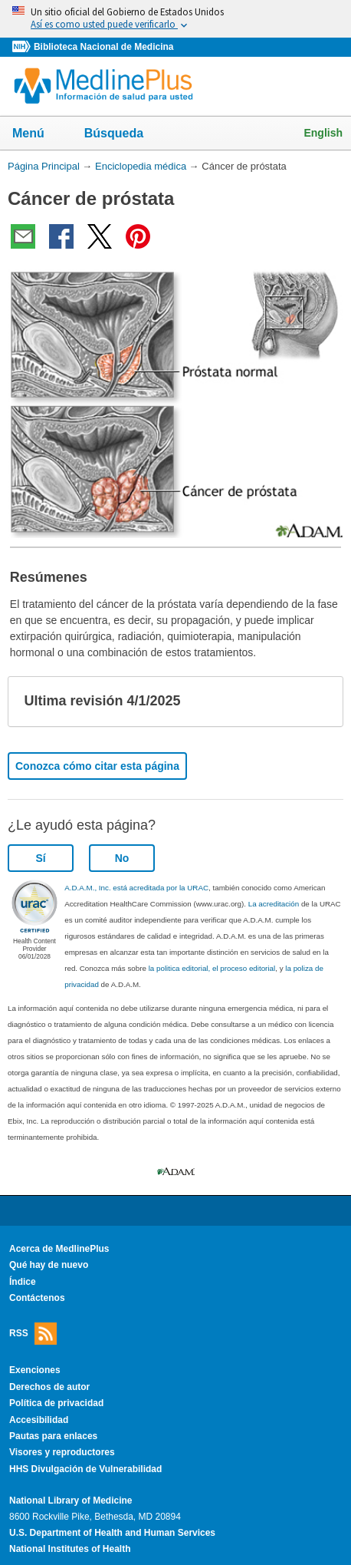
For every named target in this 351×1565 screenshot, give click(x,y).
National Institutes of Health (69, 1549)
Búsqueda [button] (123, 134)
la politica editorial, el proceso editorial (212, 968)
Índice (22, 1281)
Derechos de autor (49, 1387)
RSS (33, 1333)
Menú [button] (38, 134)
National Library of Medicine (70, 1500)
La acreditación (273, 904)
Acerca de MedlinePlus (59, 1248)
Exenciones (35, 1370)
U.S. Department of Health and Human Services (112, 1532)
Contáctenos (37, 1298)
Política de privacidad (56, 1403)
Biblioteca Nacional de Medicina (103, 46)
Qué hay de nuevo (48, 1265)
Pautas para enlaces (53, 1436)
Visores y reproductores (62, 1452)
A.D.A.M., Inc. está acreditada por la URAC (136, 887)
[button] (318, 701)
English (323, 133)
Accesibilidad (38, 1420)
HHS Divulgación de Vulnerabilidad (85, 1469)
